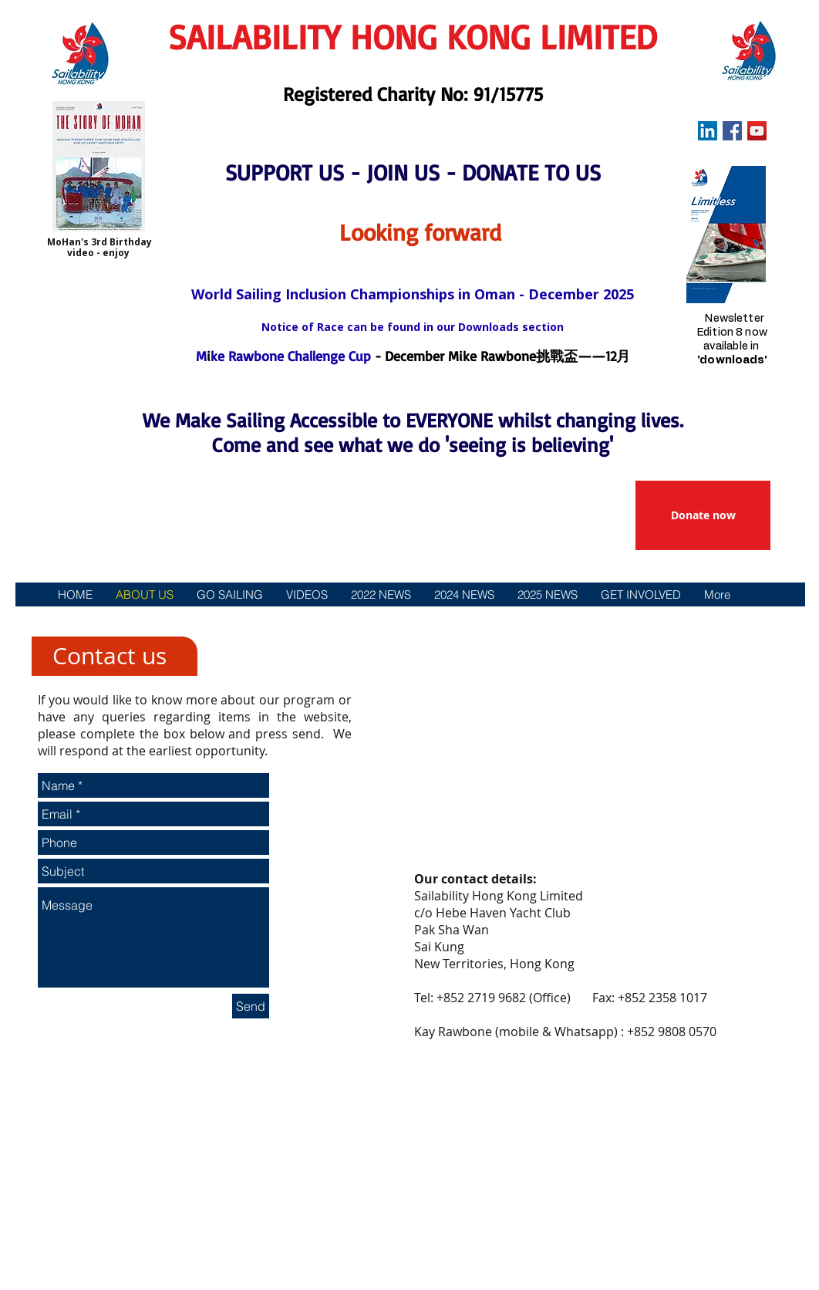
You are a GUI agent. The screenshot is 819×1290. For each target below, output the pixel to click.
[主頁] (77, 625)
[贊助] (488, 625)
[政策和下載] (616, 625)
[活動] (240, 625)
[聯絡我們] (733, 625)
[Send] (250, 1006)
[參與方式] (409, 625)
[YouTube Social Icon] (757, 130)
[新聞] (321, 625)
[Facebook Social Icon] (732, 130)
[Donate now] (702, 515)
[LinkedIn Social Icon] (707, 130)
